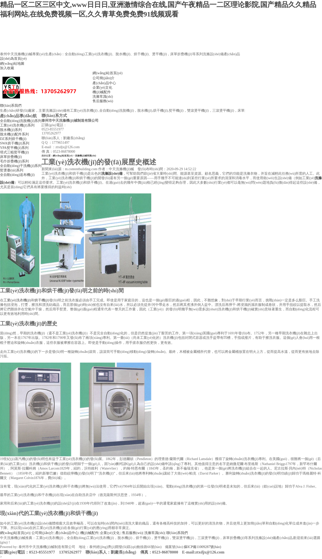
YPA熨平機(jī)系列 (14, 148)
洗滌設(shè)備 (111, 173)
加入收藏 (7, 68)
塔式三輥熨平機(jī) (14, 152)
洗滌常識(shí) (102, 96)
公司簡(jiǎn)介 (103, 78)
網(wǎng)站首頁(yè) (107, 73)
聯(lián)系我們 (11, 105)
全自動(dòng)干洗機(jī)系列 (21, 166)
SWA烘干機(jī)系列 (14, 143)
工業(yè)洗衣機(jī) (17, 300)
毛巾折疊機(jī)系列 (14, 161)
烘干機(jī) (41, 300)
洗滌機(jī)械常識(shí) (85, 155)
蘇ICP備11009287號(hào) (202, 547)
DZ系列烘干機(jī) (13, 139)
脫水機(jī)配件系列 (14, 134)
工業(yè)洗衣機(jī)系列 (17, 125)
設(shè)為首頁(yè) (13, 58)
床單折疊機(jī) (11, 157)
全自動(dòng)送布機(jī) (17, 175)
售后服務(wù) (102, 101)
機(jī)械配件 (101, 92)
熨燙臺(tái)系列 (11, 170)
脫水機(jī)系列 (11, 130)
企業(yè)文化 (102, 87)
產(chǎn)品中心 (104, 83)
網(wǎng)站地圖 (12, 63)
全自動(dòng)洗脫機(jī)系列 (21, 121)
